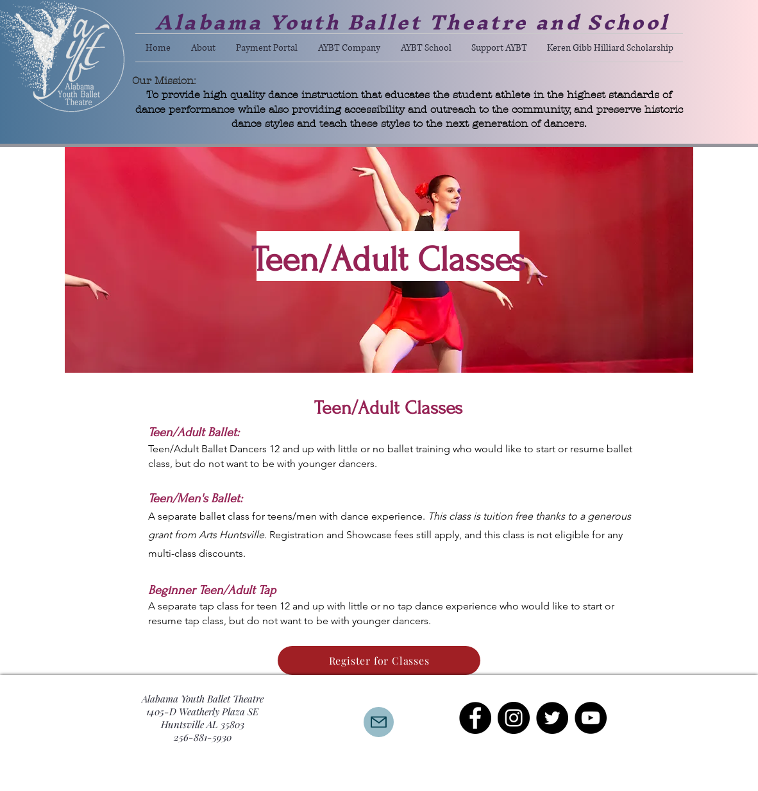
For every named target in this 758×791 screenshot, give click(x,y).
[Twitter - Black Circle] (552, 718)
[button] (203, 48)
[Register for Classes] (379, 660)
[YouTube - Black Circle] (591, 718)
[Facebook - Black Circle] (475, 718)
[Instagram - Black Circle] (514, 718)
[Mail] (379, 722)
